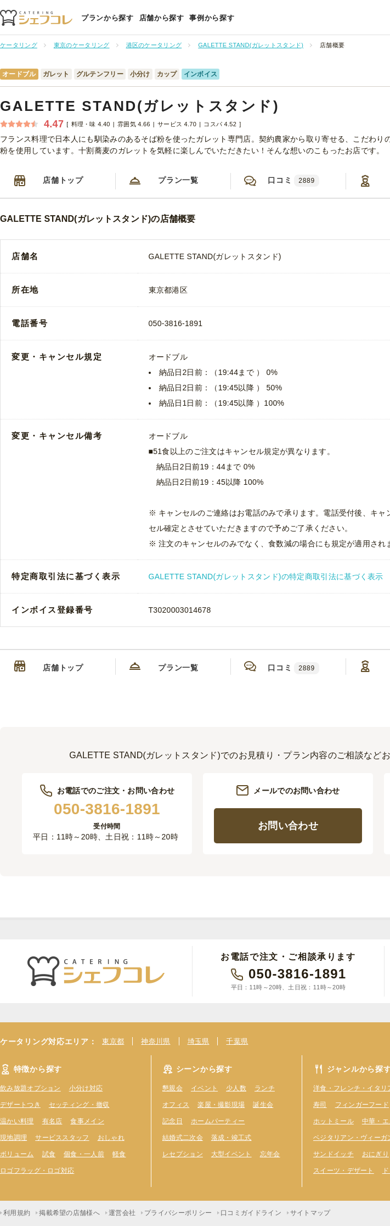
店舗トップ (63, 180)
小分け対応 (86, 1088)
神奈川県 (155, 1041)
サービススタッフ (62, 1137)
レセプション (182, 1154)
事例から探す (211, 18)
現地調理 (13, 1137)
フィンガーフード (362, 1105)
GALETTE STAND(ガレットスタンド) (139, 106)
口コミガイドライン (251, 1213)
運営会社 (122, 1213)
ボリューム (17, 1154)
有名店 (52, 1121)
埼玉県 (199, 1041)
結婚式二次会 (182, 1137)
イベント (204, 1088)
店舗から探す (161, 18)
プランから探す (107, 18)
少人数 (236, 1088)
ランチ (265, 1088)
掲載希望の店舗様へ (69, 1213)
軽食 (119, 1154)
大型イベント (231, 1154)
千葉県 (237, 1041)
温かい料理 (17, 1121)
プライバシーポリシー (178, 1213)
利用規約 (16, 1213)
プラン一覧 (178, 180)
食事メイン (87, 1121)
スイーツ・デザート (343, 1170)
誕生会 (263, 1105)
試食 (49, 1154)
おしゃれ (111, 1137)
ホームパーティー (218, 1121)
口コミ (293, 181)
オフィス (175, 1105)
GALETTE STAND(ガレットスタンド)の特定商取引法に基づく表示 (266, 576)
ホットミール (333, 1121)
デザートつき (20, 1105)
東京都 (113, 1041)
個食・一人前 (84, 1154)
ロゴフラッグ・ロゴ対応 (37, 1170)
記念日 (172, 1121)
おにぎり (375, 1154)
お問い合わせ (288, 825)
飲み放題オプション (30, 1088)
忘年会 (270, 1154)
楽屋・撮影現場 (221, 1105)
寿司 (320, 1105)
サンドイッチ (333, 1154)
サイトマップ (310, 1213)
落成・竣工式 (231, 1137)
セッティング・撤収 (79, 1105)
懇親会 (172, 1088)
